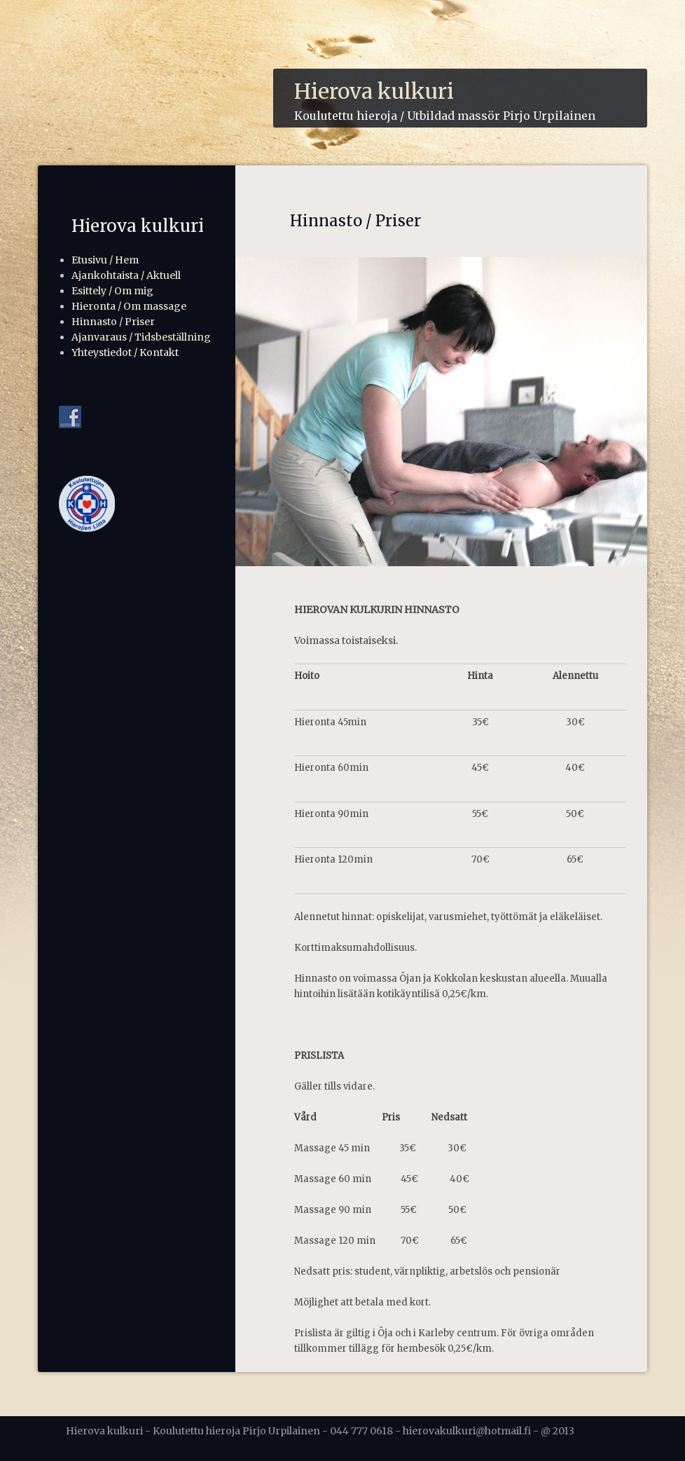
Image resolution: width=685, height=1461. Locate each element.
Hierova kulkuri (374, 91)
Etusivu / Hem (105, 260)
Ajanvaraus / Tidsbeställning (141, 337)
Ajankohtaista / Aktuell (126, 275)
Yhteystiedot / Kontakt (125, 352)
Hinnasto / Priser (113, 321)
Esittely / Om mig (112, 290)
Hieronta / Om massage (128, 306)
